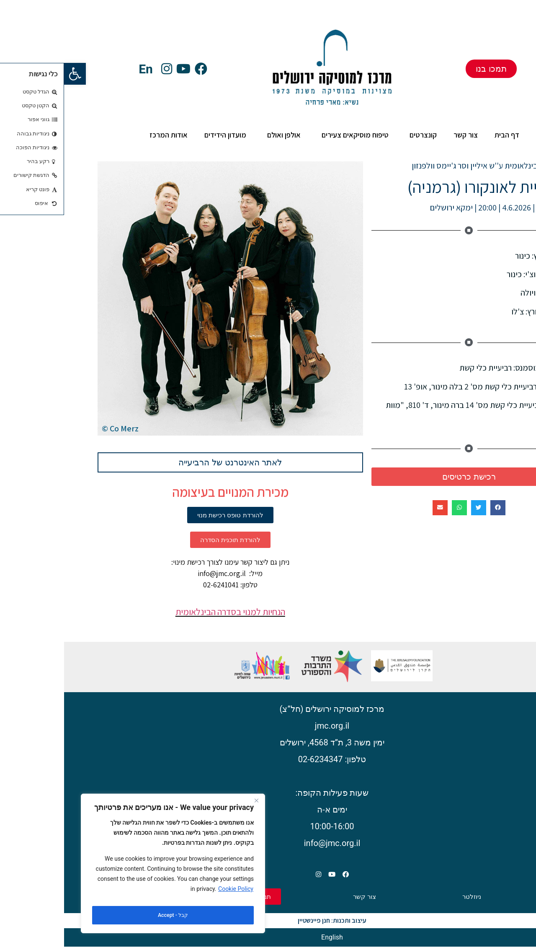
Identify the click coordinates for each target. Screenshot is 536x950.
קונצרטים (357, 135)
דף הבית (442, 135)
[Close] (192, 806)
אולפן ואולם (218, 135)
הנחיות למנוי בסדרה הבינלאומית (166, 612)
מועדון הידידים (161, 135)
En (82, 69)
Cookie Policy (171, 894)
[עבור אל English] (268, 941)
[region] (109, 866)
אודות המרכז (102, 135)
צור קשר (401, 135)
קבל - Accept (109, 915)
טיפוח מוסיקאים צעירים (289, 135)
